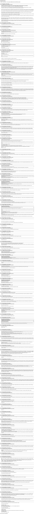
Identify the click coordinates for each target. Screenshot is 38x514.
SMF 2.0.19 (1, 513)
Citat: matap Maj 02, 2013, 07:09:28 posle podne (5, 113)
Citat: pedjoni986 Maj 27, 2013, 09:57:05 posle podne (5, 175)
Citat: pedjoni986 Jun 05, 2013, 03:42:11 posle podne (5, 309)
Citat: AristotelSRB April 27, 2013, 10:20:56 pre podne (5, 40)
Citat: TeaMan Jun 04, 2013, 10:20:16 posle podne (5, 274)
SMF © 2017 (4, 513)
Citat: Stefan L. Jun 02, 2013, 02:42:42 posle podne (5, 251)
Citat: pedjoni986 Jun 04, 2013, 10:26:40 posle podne (5, 319)
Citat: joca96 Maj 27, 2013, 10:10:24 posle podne (5, 181)
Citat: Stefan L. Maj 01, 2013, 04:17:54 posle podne (5, 139)
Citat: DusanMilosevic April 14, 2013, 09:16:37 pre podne (6, 31)
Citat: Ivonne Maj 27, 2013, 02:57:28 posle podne (5, 165)
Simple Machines (6, 513)
